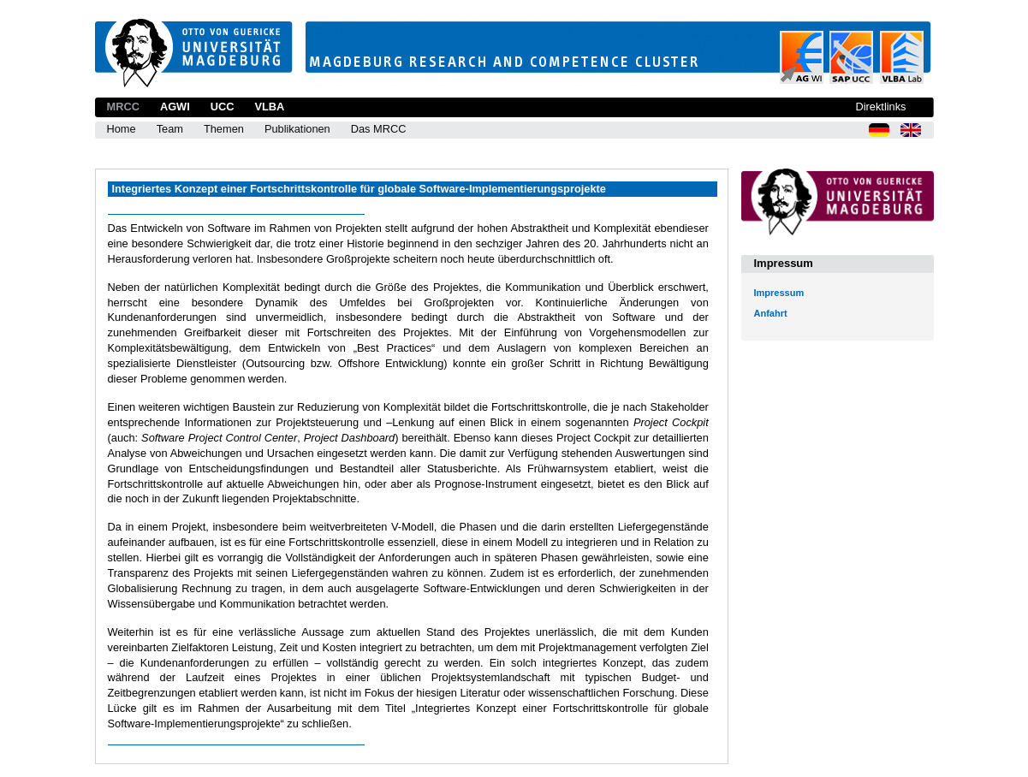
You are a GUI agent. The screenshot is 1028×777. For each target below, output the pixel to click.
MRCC (123, 106)
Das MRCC (379, 128)
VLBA (269, 106)
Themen (224, 128)
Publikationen (297, 128)
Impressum (779, 293)
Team (170, 128)
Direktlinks (880, 106)
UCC (223, 106)
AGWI (175, 106)
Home (121, 128)
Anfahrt (770, 313)
